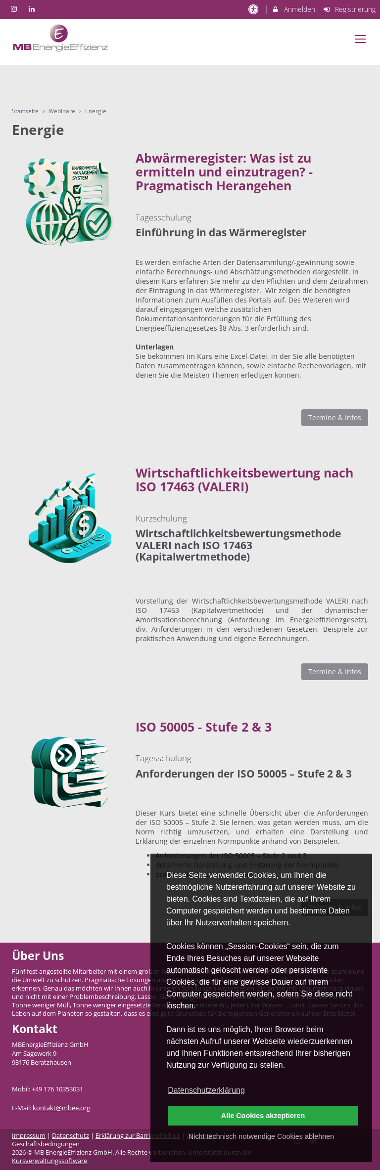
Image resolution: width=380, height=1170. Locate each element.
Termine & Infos (334, 417)
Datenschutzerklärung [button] (206, 1090)
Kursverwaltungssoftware (49, 1161)
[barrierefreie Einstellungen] (254, 9)
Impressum (29, 1135)
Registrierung (349, 9)
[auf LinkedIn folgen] (33, 8)
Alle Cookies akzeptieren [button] (263, 1116)
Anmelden (293, 9)
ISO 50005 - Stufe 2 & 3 (204, 726)
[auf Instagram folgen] (14, 8)
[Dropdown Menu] (360, 39)
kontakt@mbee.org (61, 1108)
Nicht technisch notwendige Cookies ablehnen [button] (261, 1136)
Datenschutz (70, 1135)
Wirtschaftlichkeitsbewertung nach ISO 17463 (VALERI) (244, 479)
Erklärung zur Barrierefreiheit (137, 1135)
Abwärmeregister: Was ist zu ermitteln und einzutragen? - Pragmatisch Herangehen (224, 171)
